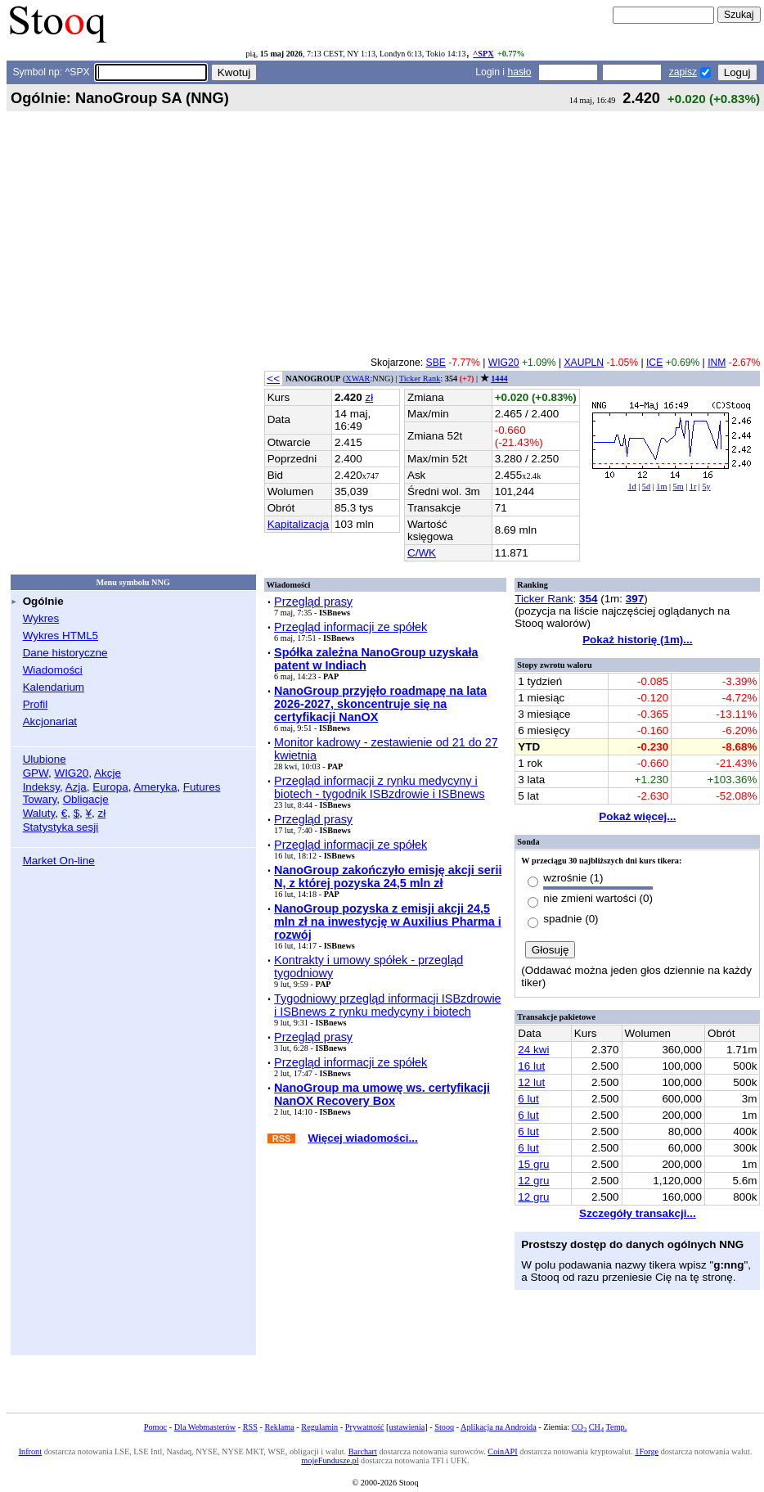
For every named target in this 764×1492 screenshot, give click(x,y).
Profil (35, 704)
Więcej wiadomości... (362, 1138)
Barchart (362, 1451)
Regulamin (319, 1426)
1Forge (646, 1451)
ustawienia (407, 1426)
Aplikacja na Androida (499, 1426)
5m (678, 486)
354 (588, 599)
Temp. (616, 1426)
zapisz (683, 72)
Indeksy (41, 787)
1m (661, 486)
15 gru (533, 1164)
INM (717, 362)
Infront (30, 1451)
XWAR (357, 378)
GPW (35, 773)
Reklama (279, 1426)
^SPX (483, 53)
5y (706, 486)
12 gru (533, 1180)
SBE (436, 362)
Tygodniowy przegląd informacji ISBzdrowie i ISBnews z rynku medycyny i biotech (387, 1005)
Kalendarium (53, 687)
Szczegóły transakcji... (637, 1213)
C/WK (421, 553)
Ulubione (44, 759)
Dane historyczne (65, 653)
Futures (202, 787)
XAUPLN (584, 362)
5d (646, 486)
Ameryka (155, 787)
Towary (40, 799)
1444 (499, 378)
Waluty (39, 813)
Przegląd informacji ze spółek (350, 626)
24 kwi (533, 1049)
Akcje (107, 773)
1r (693, 486)
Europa (110, 787)
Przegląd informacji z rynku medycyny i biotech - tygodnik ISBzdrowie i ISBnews (379, 787)
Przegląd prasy (313, 601)
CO (579, 1426)
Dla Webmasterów (205, 1426)
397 (635, 599)
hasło (519, 72)
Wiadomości (53, 670)
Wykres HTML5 (60, 635)
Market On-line (59, 860)
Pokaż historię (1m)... (637, 639)
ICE (654, 362)
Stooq (444, 1426)
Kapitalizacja (298, 524)
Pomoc (155, 1426)
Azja (76, 787)
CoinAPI (502, 1451)
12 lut (531, 1082)
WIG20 (71, 773)
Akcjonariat (50, 721)
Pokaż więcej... (637, 816)
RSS (250, 1426)
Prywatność (364, 1426)
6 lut (528, 1099)
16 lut (531, 1066)
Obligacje (86, 799)
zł (102, 813)
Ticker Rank (420, 378)
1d (631, 486)
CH (596, 1426)
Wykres (41, 618)
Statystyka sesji (61, 827)
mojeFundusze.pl (329, 1460)
